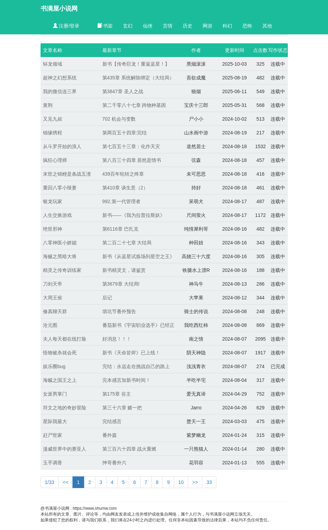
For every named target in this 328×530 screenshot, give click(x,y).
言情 (167, 26)
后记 (107, 297)
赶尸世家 (52, 435)
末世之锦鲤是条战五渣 (67, 174)
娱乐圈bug (54, 366)
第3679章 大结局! (121, 284)
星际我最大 (55, 421)
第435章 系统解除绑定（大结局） (138, 77)
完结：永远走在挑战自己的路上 (136, 366)
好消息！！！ (116, 339)
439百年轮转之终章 (123, 174)
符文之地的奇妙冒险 (64, 407)
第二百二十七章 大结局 (127, 242)
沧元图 (50, 325)
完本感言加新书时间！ (126, 380)
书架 (105, 26)
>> (195, 482)
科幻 (227, 26)
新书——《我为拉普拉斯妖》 (133, 215)
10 (181, 482)
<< (65, 482)
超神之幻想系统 (60, 77)
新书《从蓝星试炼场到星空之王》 (138, 256)
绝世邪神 (52, 229)
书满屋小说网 (59, 8)
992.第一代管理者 (121, 201)
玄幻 (128, 26)
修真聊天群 (55, 311)
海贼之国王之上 (60, 380)
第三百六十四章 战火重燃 (129, 449)
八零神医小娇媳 (60, 242)
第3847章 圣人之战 (122, 91)
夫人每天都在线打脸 (64, 339)
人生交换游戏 (57, 215)
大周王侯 (52, 297)
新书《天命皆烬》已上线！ (131, 352)
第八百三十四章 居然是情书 (131, 160)
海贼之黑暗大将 (60, 256)
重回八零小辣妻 (60, 187)
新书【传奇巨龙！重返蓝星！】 (136, 64)
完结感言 (112, 421)
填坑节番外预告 (119, 311)
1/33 (49, 482)
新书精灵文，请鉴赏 (124, 270)
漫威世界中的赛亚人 (64, 449)
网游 (207, 26)
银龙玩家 (52, 201)
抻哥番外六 (114, 462)
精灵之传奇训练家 (62, 270)
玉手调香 (52, 462)
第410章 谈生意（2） (125, 187)
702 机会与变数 (119, 119)
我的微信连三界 (60, 91)
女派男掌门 (55, 394)
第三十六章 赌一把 (122, 407)
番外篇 (109, 435)
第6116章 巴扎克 (120, 229)
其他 (267, 26)
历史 (187, 26)
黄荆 (48, 105)
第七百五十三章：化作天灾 (131, 146)
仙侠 (147, 26)
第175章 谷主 (116, 394)
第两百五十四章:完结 (124, 132)
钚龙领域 (52, 64)
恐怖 (247, 26)
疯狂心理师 (55, 160)
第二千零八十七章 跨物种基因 (134, 105)
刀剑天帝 (52, 284)
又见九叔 (52, 119)
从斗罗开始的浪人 (62, 146)
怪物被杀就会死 (60, 352)
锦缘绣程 (52, 132)
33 (209, 482)
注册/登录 (66, 26)
